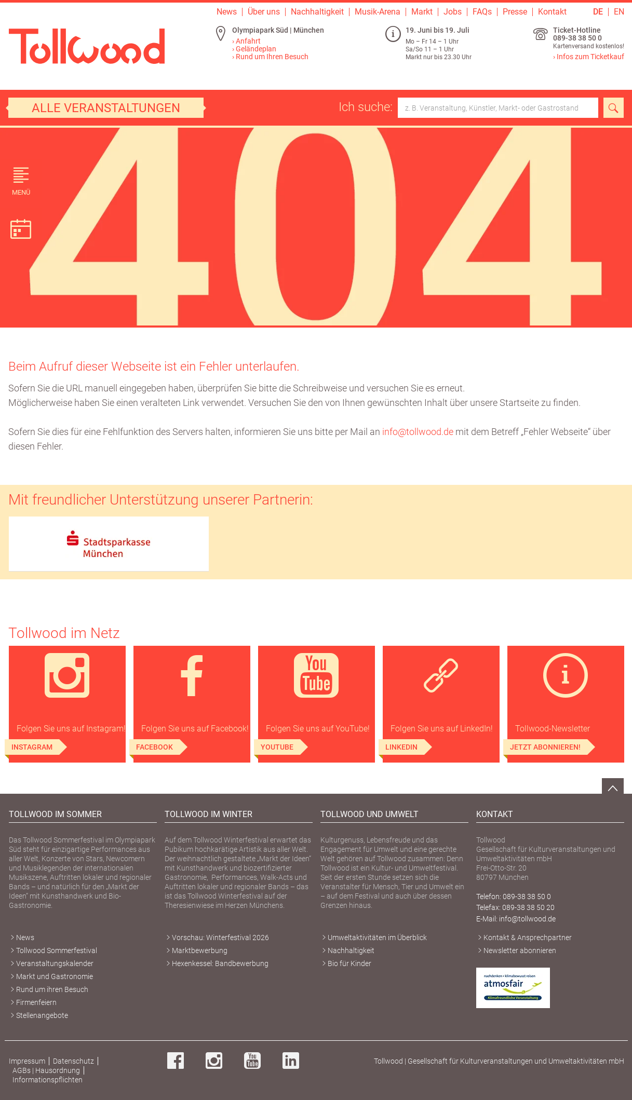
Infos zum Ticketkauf (590, 56)
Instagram (31, 747)
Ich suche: (468, 108)
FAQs (482, 12)
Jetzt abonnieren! (545, 747)
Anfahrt (248, 41)
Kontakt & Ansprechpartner (527, 937)
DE (598, 12)
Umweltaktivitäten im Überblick (377, 937)
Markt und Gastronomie (54, 976)
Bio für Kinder (349, 963)
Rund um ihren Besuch (52, 989)
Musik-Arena (377, 12)
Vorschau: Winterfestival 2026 (220, 937)
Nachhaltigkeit (317, 12)
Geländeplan (256, 49)
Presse (515, 12)
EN (619, 12)
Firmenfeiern (36, 1002)
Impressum (27, 1061)
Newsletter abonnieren (519, 950)
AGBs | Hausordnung (46, 1070)
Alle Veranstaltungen (106, 108)
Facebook (154, 747)
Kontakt (552, 12)
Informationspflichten (47, 1080)
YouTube (277, 747)
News (227, 12)
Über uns (264, 12)
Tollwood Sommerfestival (56, 950)
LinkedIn (401, 747)
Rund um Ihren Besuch (272, 56)
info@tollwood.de (417, 431)
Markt (422, 12)
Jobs (452, 12)
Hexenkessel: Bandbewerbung (220, 963)
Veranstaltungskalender (54, 963)
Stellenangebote (42, 1015)
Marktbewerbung (199, 950)
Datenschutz (73, 1061)
